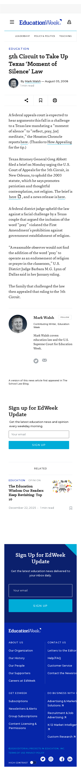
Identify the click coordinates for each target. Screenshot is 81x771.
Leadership (22, 36)
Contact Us (57, 642)
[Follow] (65, 317)
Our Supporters (19, 673)
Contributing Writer (44, 324)
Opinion (34, 480)
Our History (17, 658)
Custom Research (62, 736)
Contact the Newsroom (64, 673)
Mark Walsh (33, 81)
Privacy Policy (35, 753)
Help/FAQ (54, 658)
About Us (16, 642)
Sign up (40, 605)
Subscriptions (18, 701)
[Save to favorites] (41, 100)
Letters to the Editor (62, 650)
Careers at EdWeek (22, 680)
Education (19, 48)
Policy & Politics (44, 36)
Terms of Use (17, 753)
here (24, 141)
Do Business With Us (64, 693)
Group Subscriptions (23, 716)
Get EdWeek (18, 693)
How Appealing (59, 141)
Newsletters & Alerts (23, 708)
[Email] (40, 590)
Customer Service (60, 665)
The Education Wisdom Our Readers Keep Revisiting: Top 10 (26, 492)
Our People (17, 665)
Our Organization (21, 650)
